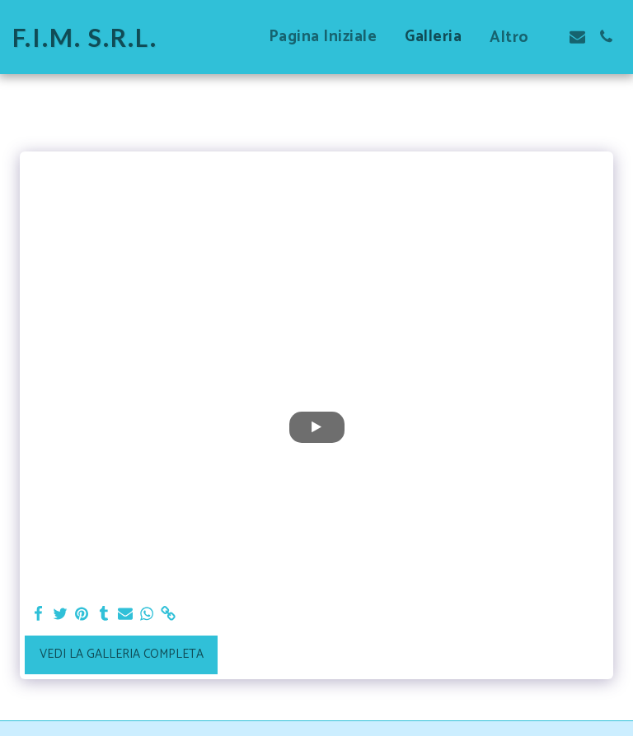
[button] (577, 36)
